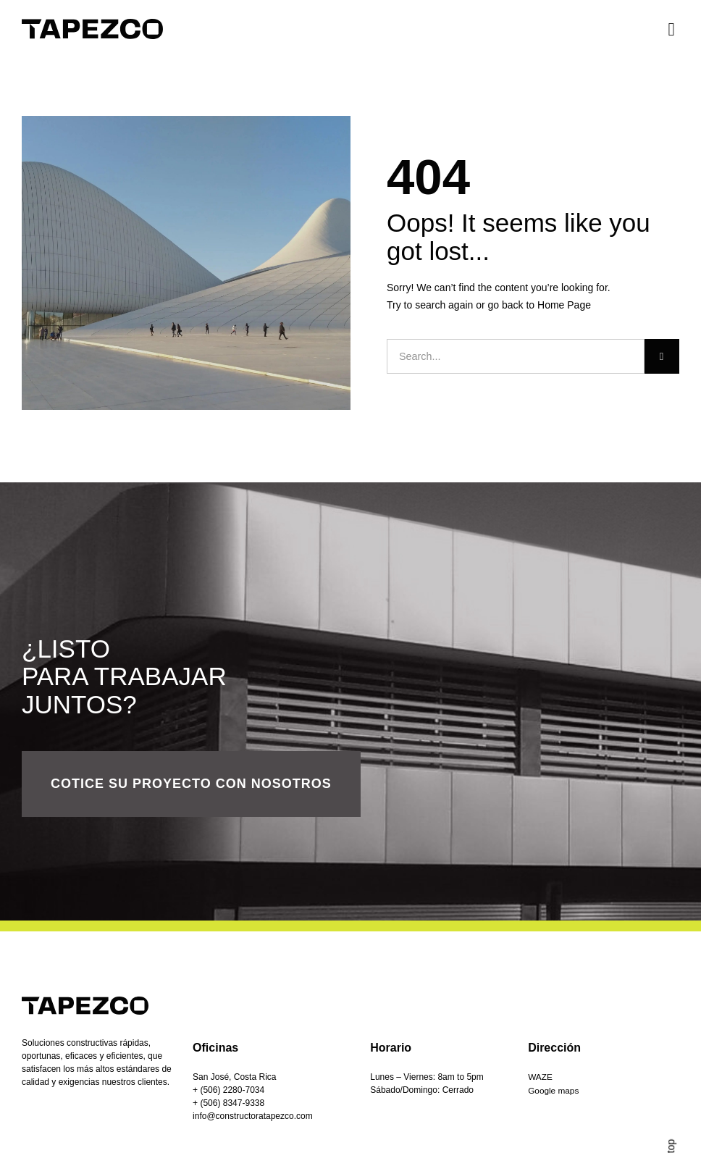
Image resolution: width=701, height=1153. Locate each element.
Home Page (564, 305)
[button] (671, 29)
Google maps (553, 1090)
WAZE (540, 1077)
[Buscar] (662, 356)
